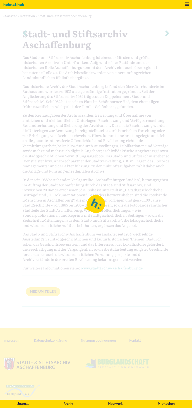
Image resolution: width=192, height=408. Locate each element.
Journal (23, 404)
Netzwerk (115, 404)
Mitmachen (166, 404)
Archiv (68, 404)
